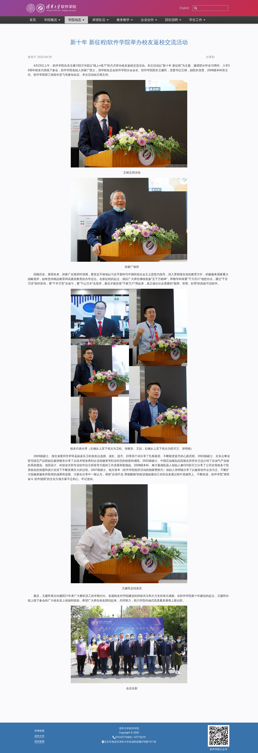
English (184, 8)
